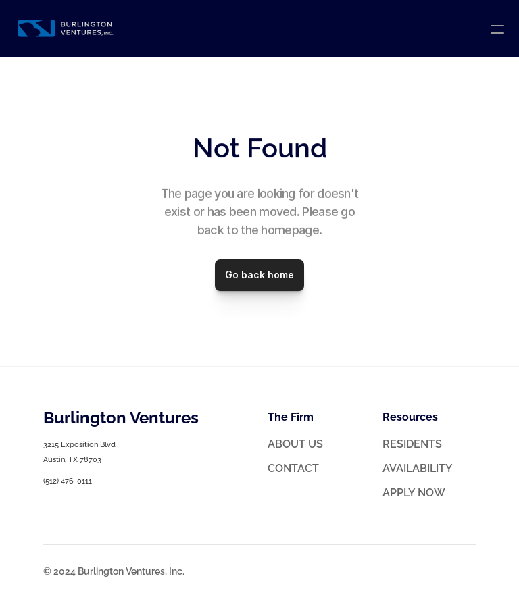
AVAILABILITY (417, 468)
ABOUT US (295, 444)
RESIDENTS (412, 444)
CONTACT (293, 468)
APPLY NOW (413, 492)
